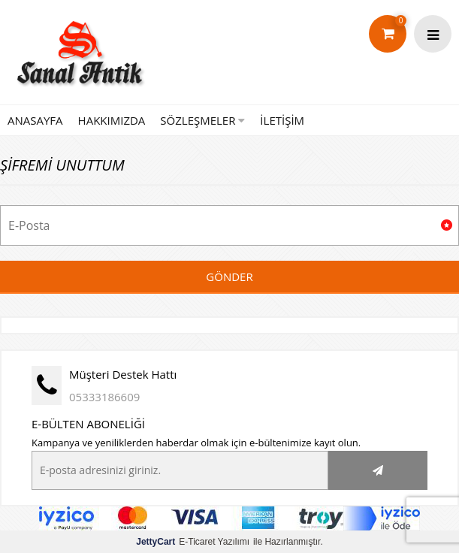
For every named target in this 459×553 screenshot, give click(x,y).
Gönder (229, 276)
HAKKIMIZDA (112, 120)
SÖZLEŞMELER (202, 120)
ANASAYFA (35, 120)
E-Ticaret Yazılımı (192, 541)
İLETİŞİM (282, 120)
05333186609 (104, 396)
